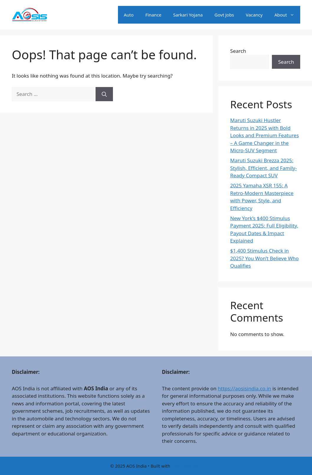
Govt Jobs (224, 15)
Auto (129, 15)
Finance (153, 15)
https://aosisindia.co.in (244, 388)
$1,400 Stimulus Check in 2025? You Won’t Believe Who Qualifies (264, 258)
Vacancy (254, 15)
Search (238, 51)
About (287, 15)
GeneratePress (186, 466)
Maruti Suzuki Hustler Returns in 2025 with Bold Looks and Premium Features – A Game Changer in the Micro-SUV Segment (264, 135)
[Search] (104, 94)
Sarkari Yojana (188, 15)
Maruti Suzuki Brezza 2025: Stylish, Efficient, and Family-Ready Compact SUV (263, 168)
